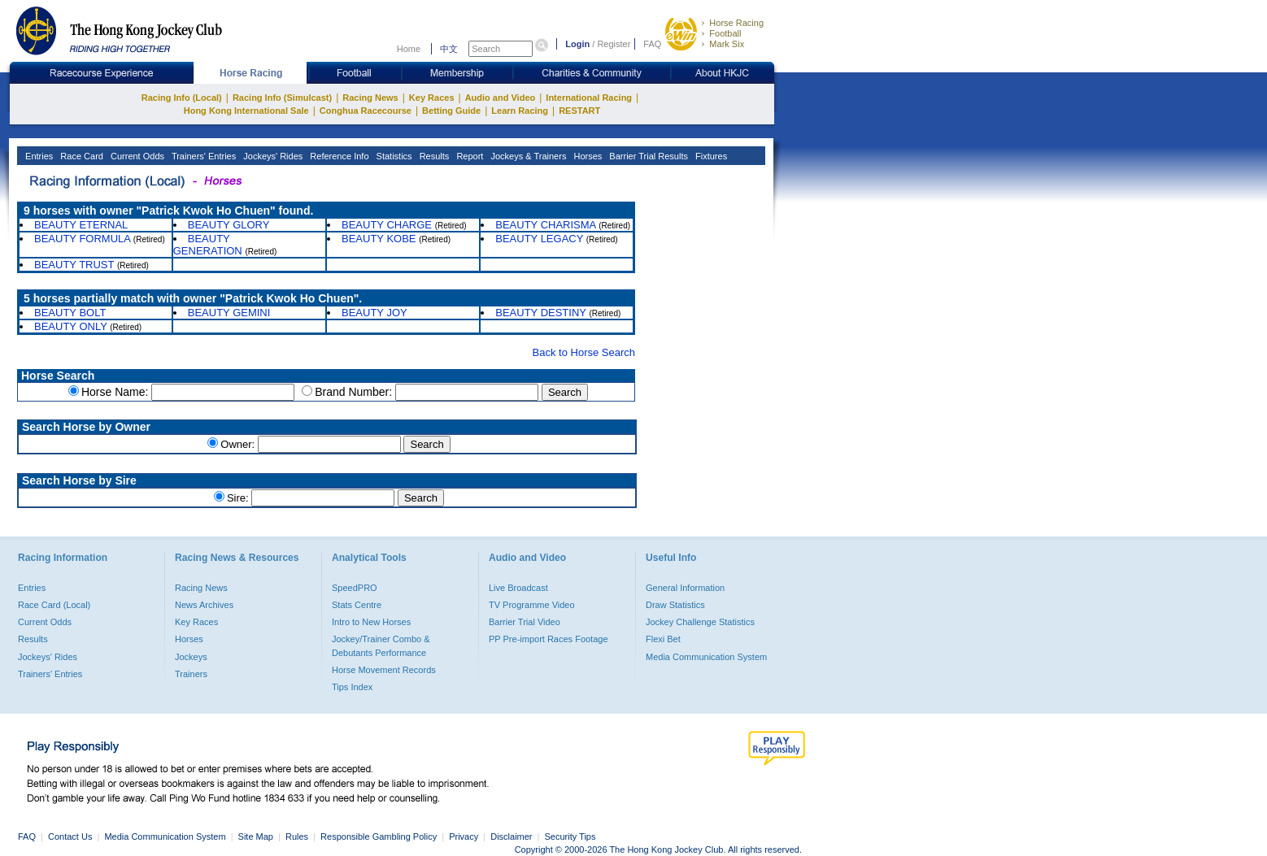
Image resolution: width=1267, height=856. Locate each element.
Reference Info (337, 156)
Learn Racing (519, 110)
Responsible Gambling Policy (378, 836)
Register (613, 44)
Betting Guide (451, 110)
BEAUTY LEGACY (539, 238)
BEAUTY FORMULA (82, 238)
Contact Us (70, 836)
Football (725, 33)
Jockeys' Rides (272, 156)
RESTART (579, 110)
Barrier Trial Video (524, 622)
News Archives (204, 605)
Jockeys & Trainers (527, 156)
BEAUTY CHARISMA (545, 225)
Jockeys (191, 657)
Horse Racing (736, 23)
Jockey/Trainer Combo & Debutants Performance (381, 645)
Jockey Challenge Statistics (700, 622)
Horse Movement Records (384, 670)
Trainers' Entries (202, 156)
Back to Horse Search (584, 352)
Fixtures (710, 156)
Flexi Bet (663, 639)
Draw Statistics (675, 605)
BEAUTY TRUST (74, 265)
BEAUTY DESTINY (540, 312)
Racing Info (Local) (182, 97)
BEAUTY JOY (374, 312)
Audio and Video (500, 97)
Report (468, 156)
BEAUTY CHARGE (387, 225)
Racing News (370, 97)
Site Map (255, 836)
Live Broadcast (518, 588)
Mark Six (726, 44)
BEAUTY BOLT (70, 312)
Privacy (463, 836)
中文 (449, 49)
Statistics (393, 156)
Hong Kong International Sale (246, 110)
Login (577, 44)
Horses (586, 156)
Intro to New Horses (371, 622)
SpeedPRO (354, 588)
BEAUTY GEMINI (229, 312)
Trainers (191, 674)
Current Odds (136, 156)
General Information (685, 588)
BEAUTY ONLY (70, 326)
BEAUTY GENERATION (207, 244)
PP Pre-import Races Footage (548, 639)
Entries (38, 156)
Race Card (80, 156)
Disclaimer (511, 836)
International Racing (589, 97)
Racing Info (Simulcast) (282, 97)
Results (433, 156)
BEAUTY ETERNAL (81, 225)
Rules (298, 836)
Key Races (432, 97)
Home (408, 49)
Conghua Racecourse (365, 110)
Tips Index (352, 687)
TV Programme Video (532, 605)
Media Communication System (706, 657)
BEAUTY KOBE (379, 238)
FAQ (652, 44)
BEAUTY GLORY (229, 225)
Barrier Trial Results (647, 156)
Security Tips (570, 836)
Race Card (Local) (54, 605)
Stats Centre (356, 605)
